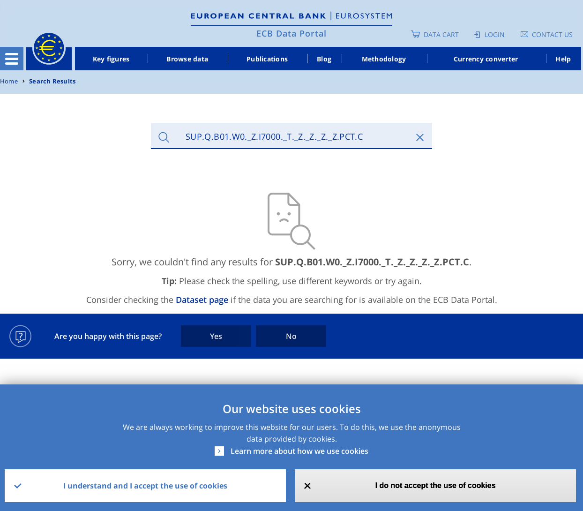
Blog (324, 58)
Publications (267, 58)
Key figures (111, 58)
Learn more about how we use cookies (299, 451)
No (291, 336)
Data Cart (441, 34)
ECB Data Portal (291, 33)
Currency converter (486, 58)
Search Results (52, 81)
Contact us (552, 34)
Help (563, 58)
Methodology (384, 58)
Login (495, 34)
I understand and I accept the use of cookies (145, 486)
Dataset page (202, 299)
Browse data (187, 58)
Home (9, 81)
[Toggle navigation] (11, 58)
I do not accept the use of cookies (435, 485)
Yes (216, 336)
